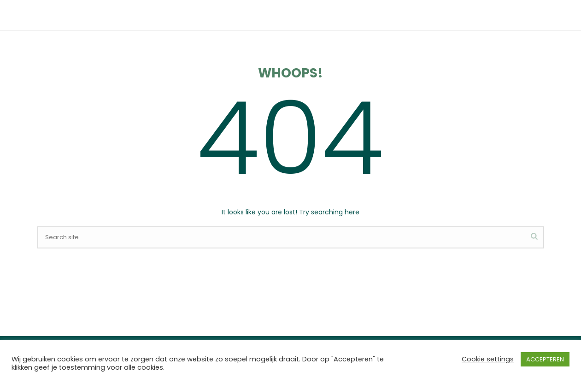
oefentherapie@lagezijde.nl (206, 8)
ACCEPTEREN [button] (545, 359)
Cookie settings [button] (488, 359)
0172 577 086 (125, 8)
